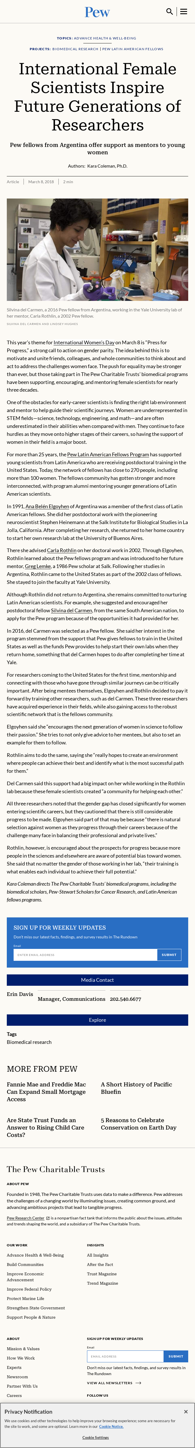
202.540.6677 (125, 998)
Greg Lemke (38, 565)
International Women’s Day (84, 342)
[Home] (56, 1169)
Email (17, 945)
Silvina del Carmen (71, 610)
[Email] (85, 954)
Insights (95, 1244)
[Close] (186, 1411)
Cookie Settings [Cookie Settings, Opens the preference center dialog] (95, 1437)
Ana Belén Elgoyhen (47, 506)
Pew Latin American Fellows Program (108, 454)
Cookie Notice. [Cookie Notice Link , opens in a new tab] (111, 1426)
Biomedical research (29, 1041)
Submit (169, 954)
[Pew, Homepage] (97, 11)
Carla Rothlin (62, 549)
